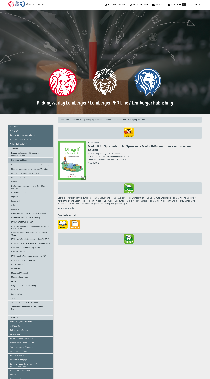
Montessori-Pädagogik (19, 273)
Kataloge (158, 4)
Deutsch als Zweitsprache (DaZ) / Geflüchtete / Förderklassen (28, 187)
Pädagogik (14, 131)
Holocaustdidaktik (17, 356)
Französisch (15, 201)
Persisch (14, 281)
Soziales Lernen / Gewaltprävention (24, 303)
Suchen (195, 4)
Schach (14, 298)
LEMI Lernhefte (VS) (18, 252)
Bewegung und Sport (94, 120)
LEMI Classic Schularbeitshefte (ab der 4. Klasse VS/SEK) (29, 234)
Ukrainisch (15, 318)
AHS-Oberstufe (15, 326)
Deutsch (14, 182)
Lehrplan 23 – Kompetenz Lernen (22, 135)
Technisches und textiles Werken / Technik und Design (29, 308)
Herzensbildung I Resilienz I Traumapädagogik (28, 214)
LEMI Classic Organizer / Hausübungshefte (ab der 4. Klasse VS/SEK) (31, 227)
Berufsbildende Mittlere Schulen (22, 339)
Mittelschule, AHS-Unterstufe (21, 322)
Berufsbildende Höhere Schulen (22, 343)
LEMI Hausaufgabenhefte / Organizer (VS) (26, 248)
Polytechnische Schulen (19, 330)
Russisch (14, 290)
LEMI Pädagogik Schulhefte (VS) (23, 260)
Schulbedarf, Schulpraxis (19, 351)
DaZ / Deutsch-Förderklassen (21, 371)
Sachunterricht (16, 294)
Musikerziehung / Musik (20, 277)
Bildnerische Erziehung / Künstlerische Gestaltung (30, 165)
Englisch (14, 197)
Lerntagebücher (17, 265)
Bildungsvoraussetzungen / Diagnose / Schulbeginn (31, 169)
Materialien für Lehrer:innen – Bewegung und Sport (125, 120)
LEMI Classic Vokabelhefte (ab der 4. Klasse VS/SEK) (31, 243)
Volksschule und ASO (74, 120)
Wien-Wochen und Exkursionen (22, 347)
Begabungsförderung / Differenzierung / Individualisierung (26, 154)
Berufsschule (15, 334)
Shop (62, 120)
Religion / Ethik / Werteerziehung (23, 286)
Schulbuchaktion (139, 4)
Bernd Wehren (93, 142)
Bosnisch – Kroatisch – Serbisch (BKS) (26, 173)
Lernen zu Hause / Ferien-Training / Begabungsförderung (23, 365)
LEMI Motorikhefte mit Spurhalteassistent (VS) (28, 256)
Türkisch (14, 313)
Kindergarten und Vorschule (20, 139)
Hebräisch (15, 209)
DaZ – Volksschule (18, 177)
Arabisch (14, 149)
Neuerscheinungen (115, 4)
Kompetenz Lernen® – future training (25, 218)
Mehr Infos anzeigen (67, 208)
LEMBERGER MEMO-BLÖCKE (22, 222)
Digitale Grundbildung (19, 192)
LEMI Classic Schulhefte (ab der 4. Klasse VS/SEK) (30, 239)
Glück (13, 205)
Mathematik (15, 269)
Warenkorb (177, 4)
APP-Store (14, 127)
